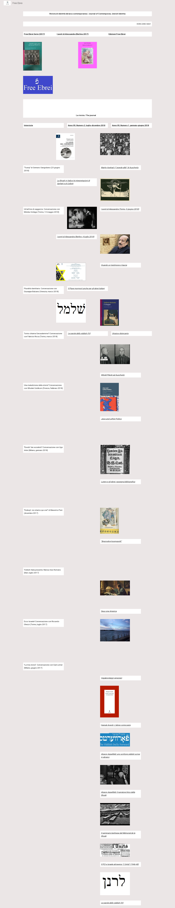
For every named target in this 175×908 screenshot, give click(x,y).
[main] (87, 13)
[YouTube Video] (38, 144)
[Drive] (38, 652)
